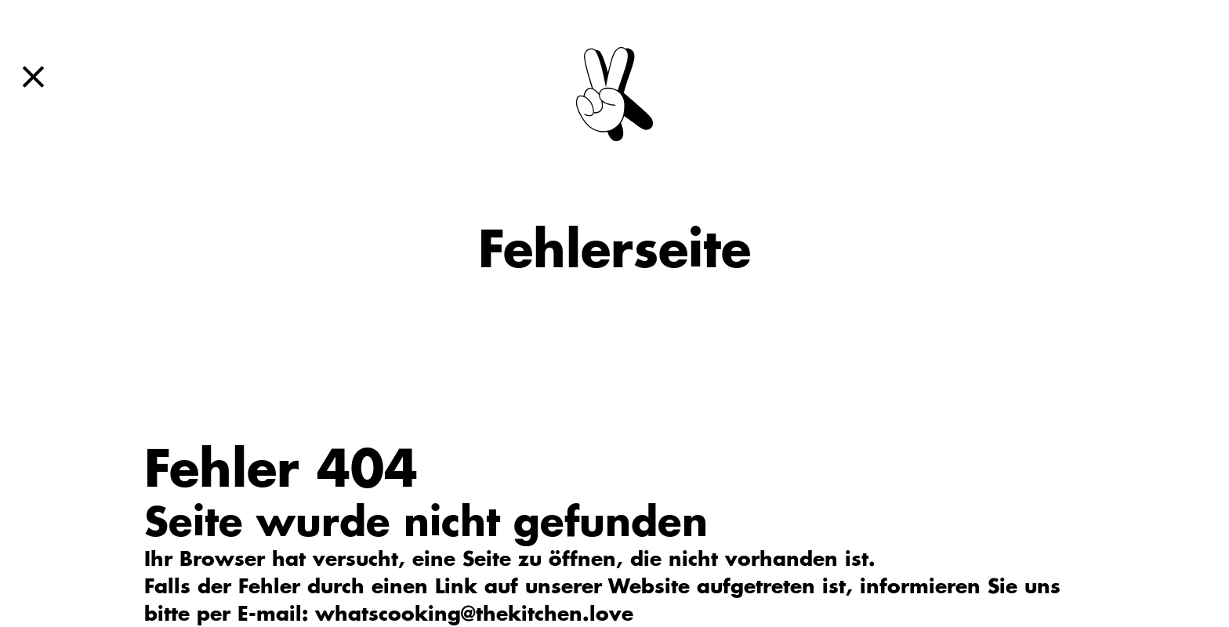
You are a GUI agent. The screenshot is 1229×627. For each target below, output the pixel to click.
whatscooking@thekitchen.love (474, 613)
